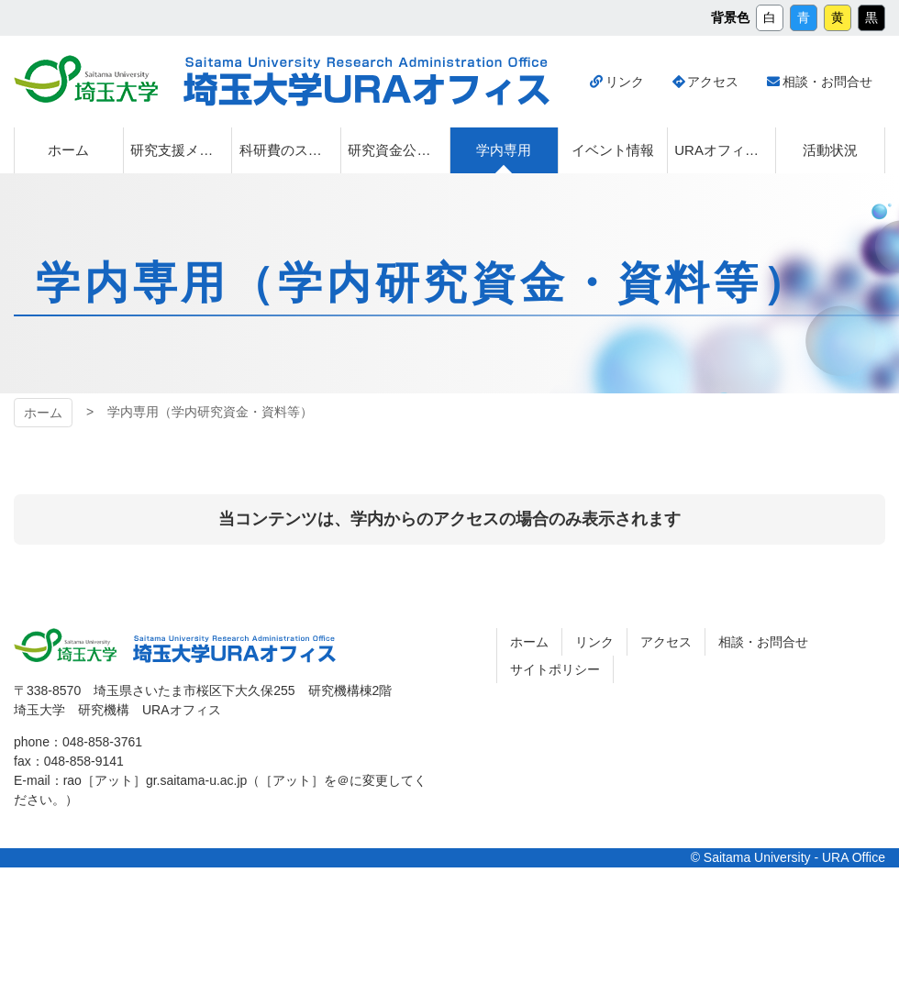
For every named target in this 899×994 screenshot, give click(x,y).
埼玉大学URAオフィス (366, 81)
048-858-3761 (102, 741)
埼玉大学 (86, 79)
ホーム (43, 412)
